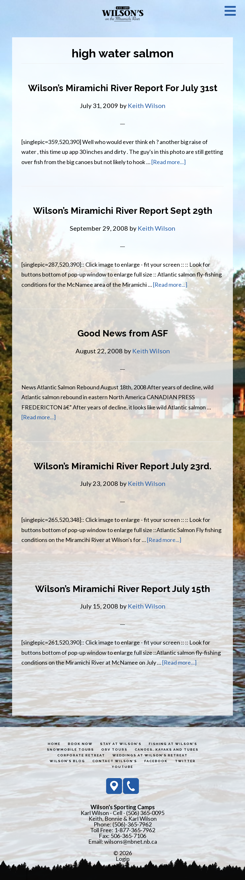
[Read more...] (168, 161)
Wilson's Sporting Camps (123, 13)
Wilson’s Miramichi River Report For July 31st (122, 88)
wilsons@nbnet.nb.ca (130, 841)
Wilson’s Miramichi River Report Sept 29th (122, 211)
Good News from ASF (122, 333)
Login (123, 858)
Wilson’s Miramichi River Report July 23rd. (123, 466)
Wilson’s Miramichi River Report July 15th (122, 589)
